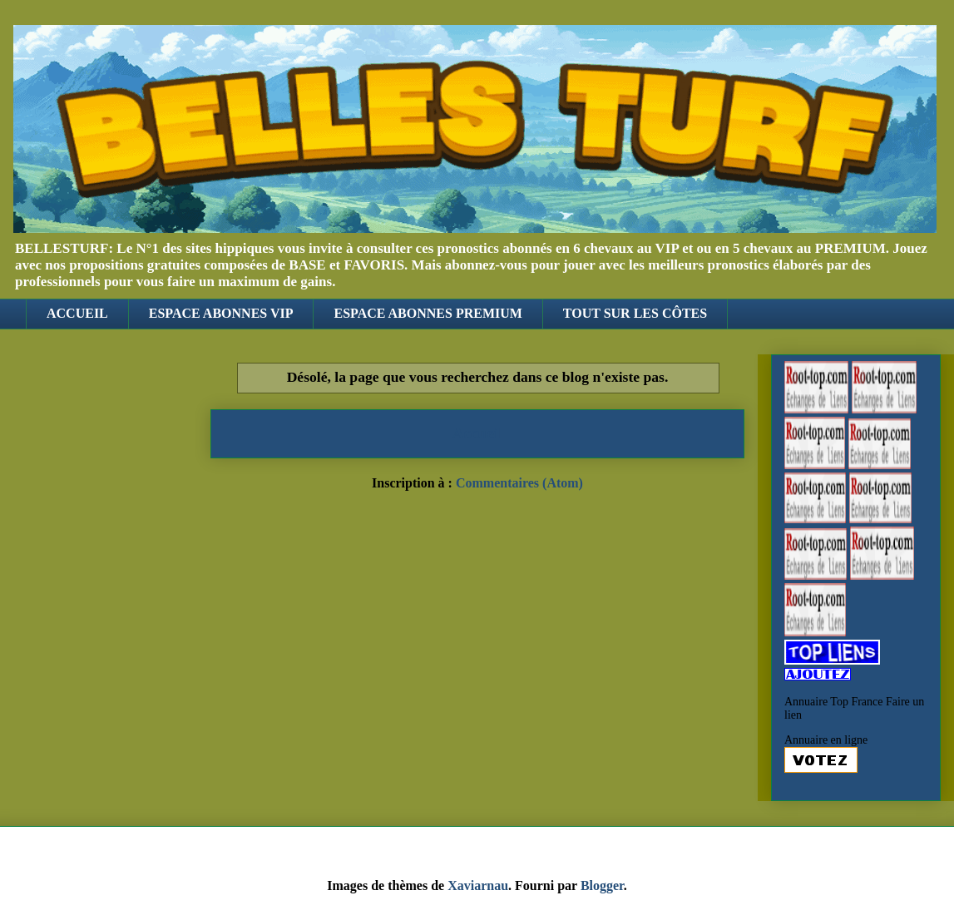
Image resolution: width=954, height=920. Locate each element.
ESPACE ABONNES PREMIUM (427, 313)
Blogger (602, 885)
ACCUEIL (77, 313)
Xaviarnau (477, 885)
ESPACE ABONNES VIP (221, 313)
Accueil (477, 433)
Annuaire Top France (833, 701)
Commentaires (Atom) (519, 483)
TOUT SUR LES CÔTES (635, 313)
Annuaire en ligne (825, 740)
